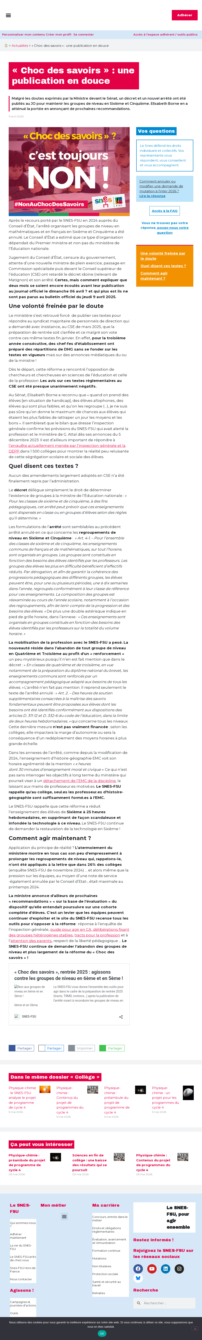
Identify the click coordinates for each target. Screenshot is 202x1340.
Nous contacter (21, 1279)
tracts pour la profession (97, 935)
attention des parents (31, 941)
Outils (14, 1313)
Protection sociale (105, 1274)
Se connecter (83, 34)
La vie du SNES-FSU (21, 1247)
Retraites (98, 1293)
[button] (8, 15)
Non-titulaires (101, 1266)
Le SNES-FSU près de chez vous (23, 1258)
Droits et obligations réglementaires (106, 1229)
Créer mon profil (58, 34)
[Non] (195, 1328)
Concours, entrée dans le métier (110, 1218)
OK (102, 1333)
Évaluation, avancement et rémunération (109, 1241)
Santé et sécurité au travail (106, 1283)
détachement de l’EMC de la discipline (79, 781)
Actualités (20, 46)
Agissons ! (22, 1290)
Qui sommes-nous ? (23, 1224)
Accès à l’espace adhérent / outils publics (165, 34)
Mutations (99, 1258)
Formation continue (106, 1250)
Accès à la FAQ (164, 211)
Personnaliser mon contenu (23, 34)
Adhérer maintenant (18, 1235)
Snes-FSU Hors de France (23, 1269)
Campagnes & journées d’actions (23, 1303)
